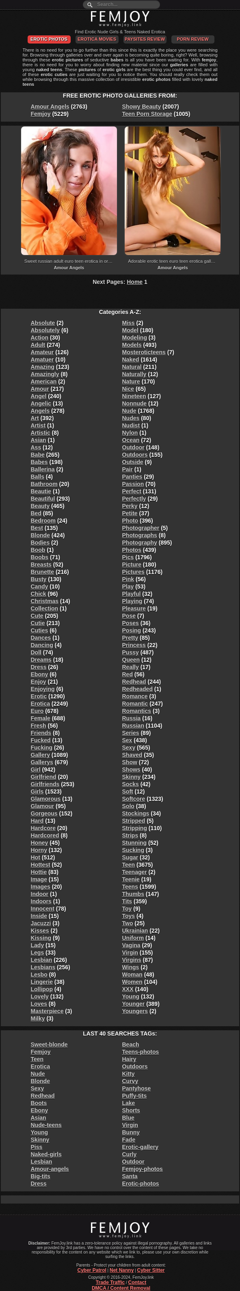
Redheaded (137, 689)
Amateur (42, 352)
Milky (38, 1018)
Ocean (131, 440)
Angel (39, 396)
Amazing (42, 367)
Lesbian (41, 960)
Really (130, 667)
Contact (137, 1282)
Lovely (40, 996)
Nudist (131, 425)
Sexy (129, 747)
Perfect (131, 491)
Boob (38, 550)
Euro (37, 711)
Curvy (130, 1081)
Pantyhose (136, 1088)
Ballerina (43, 469)
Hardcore (43, 828)
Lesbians (43, 967)
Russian (133, 725)
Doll (36, 652)
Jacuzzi (41, 923)
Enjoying (43, 689)
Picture (131, 564)
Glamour (42, 806)
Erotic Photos (48, 39)
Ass (36, 447)
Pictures (133, 572)
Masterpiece (47, 1011)
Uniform (133, 938)
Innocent (42, 908)
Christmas (44, 601)
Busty (39, 579)
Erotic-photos (140, 1183)
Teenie (131, 879)
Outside (132, 462)
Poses (130, 623)
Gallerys (42, 762)
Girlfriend (43, 777)
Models (132, 345)
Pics (128, 557)
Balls (37, 476)
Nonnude (134, 403)
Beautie (41, 491)
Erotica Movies (97, 39)
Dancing (42, 645)
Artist (38, 425)
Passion (133, 484)
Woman (132, 974)
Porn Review (192, 39)
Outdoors (135, 454)
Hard (37, 821)
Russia (131, 718)
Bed (36, 513)
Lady (37, 945)
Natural (132, 367)
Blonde (40, 535)
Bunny (131, 1132)
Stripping (134, 828)
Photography (139, 542)
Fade (129, 1139)
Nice (128, 389)
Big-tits (40, 1176)
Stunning (134, 843)
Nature (131, 381)
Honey (39, 843)
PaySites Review (145, 39)
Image (39, 879)
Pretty (130, 638)
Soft (127, 791)
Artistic (40, 433)
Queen (131, 659)
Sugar (130, 857)
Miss (128, 323)
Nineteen (134, 396)
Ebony (39, 674)
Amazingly (45, 374)
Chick (38, 594)
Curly (129, 1154)
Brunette (42, 572)
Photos (131, 550)
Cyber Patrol (91, 1270)
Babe (38, 454)
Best (37, 528)
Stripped (133, 821)
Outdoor (133, 447)
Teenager (134, 872)
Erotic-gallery (140, 1147)
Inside (39, 916)
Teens (130, 886)
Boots (39, 1103)
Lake (128, 1103)
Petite (130, 513)
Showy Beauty (141, 106)
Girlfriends (45, 784)
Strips (130, 835)
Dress (39, 667)
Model (130, 330)
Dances (41, 638)
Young (131, 996)
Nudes (131, 418)
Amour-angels (50, 1169)
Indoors (41, 901)
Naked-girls (46, 1154)
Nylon (130, 433)
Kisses (40, 930)
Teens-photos (140, 1052)
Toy (127, 908)
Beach (130, 1044)
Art (35, 418)
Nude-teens (46, 1125)
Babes (39, 462)
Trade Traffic (110, 1282)
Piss (37, 1147)
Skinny (131, 777)
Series (130, 733)
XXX (128, 989)
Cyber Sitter (150, 1270)
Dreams (41, 659)
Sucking (133, 850)
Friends (41, 733)
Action (40, 337)
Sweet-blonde (49, 1044)
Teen (128, 864)
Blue (128, 1117)
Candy (39, 586)
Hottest (40, 864)
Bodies (40, 542)
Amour (40, 389)
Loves (39, 1004)
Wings (130, 967)
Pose (129, 616)
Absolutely (45, 330)
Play (128, 586)
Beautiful (43, 498)
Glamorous (46, 799)
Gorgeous (44, 813)
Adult (38, 345)
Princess (134, 645)
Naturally (134, 374)
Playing (132, 601)
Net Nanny (122, 1270)
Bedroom (43, 520)
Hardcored (45, 835)
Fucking (42, 747)
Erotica (40, 703)
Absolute (43, 323)
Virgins (131, 960)
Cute (37, 616)
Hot (35, 857)
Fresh (38, 725)
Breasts (41, 564)
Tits (127, 901)
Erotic (39, 696)
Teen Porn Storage (147, 114)
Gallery (40, 755)
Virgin (130, 952)
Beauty (40, 506)
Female (40, 718)
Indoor (40, 894)
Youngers (135, 1011)
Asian (38, 440)
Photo (130, 520)
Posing (131, 630)
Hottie (39, 872)
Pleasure (134, 608)
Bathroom (44, 484)
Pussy (130, 652)
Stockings (135, 813)
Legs (37, 952)
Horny (39, 850)
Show (129, 762)
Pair (127, 469)
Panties (132, 476)
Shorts (131, 1110)
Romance (135, 696)
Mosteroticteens (144, 352)
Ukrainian (135, 930)
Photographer (141, 528)
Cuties (39, 630)
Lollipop (42, 989)
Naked (130, 359)
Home (135, 282)
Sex (127, 740)
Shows (131, 769)
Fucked (41, 740)
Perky (130, 506)
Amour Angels (50, 106)
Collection (44, 608)
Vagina (131, 945)
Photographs (139, 535)
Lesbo (39, 974)
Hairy (129, 1059)
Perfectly (134, 498)
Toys (128, 916)
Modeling (134, 337)
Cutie (38, 623)
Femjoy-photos (142, 1169)
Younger (133, 1004)
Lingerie (42, 982)
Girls (37, 791)
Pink (128, 579)
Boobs (40, 557)
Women (132, 982)
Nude (129, 411)
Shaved (132, 755)
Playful (131, 594)
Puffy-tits (134, 1096)
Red (127, 674)
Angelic (41, 403)
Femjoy (41, 114)
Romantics (136, 711)
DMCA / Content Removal (121, 1288)
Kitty (128, 1074)
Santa (130, 1176)
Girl (36, 769)
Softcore (133, 799)
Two (127, 923)
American (44, 381)
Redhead (134, 681)
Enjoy (38, 681)
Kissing (41, 938)
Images (40, 886)
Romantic (135, 703)
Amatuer (42, 359)
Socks (130, 784)
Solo (128, 806)
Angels (40, 411)
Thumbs (133, 894)
